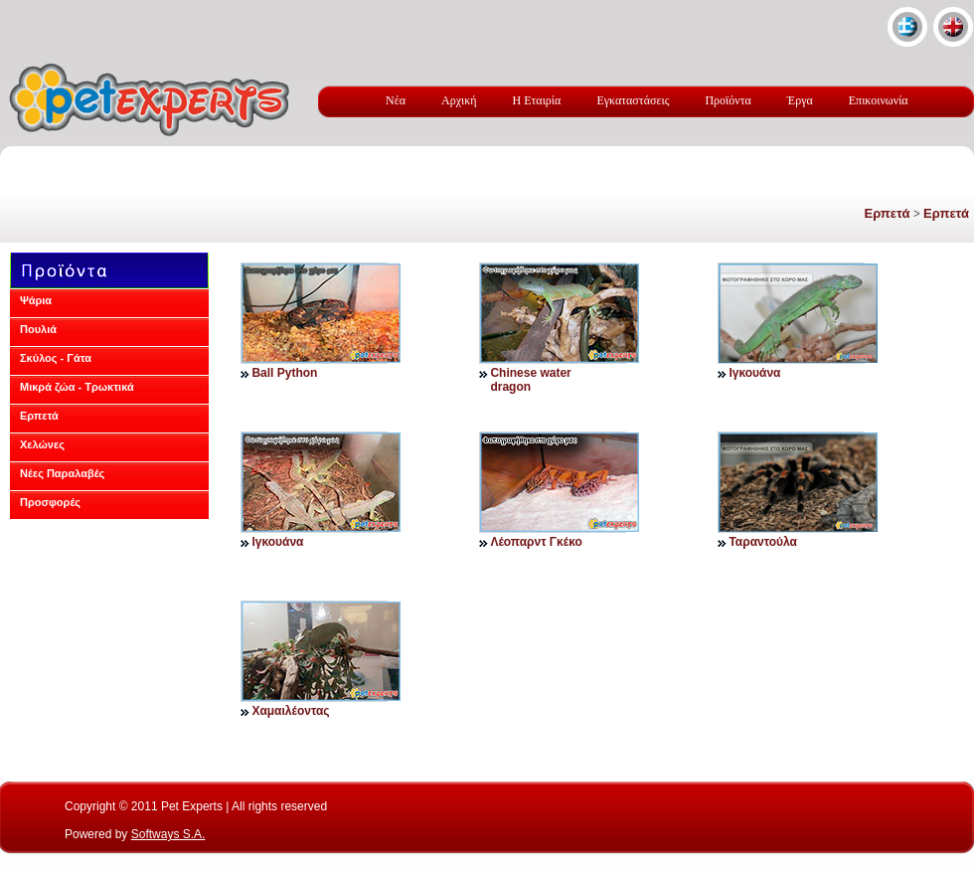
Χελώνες (42, 444)
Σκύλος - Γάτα (55, 358)
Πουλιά (38, 329)
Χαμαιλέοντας (290, 711)
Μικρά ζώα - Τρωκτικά (77, 387)
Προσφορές (50, 502)
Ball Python (284, 373)
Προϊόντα (727, 100)
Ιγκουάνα (754, 373)
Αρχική (459, 100)
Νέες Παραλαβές (62, 473)
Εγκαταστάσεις (632, 100)
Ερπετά (887, 213)
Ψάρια (36, 300)
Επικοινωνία (878, 100)
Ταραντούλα (763, 542)
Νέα (396, 100)
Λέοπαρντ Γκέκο (535, 542)
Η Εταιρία (537, 100)
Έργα (800, 100)
